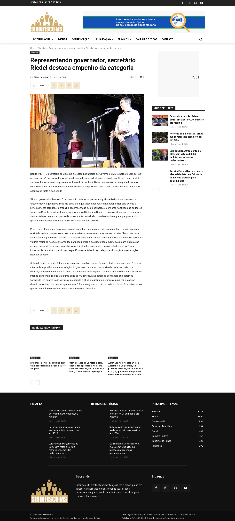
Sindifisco (42, 48)
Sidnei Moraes (41, 77)
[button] (201, 39)
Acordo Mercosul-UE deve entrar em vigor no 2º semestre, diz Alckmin (187, 119)
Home (33, 48)
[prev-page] (32, 382)
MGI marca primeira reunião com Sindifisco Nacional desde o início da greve (48, 366)
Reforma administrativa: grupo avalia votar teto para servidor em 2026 (186, 136)
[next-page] (38, 382)
